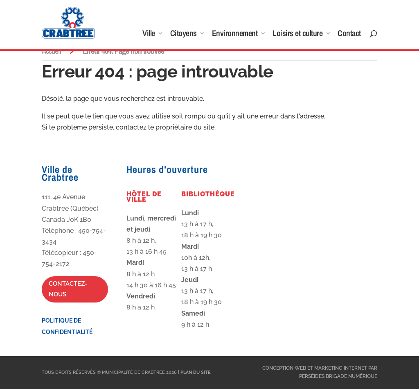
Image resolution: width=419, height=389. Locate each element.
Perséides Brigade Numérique (338, 376)
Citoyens (183, 34)
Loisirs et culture (297, 34)
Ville (148, 34)
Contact (349, 34)
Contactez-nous (68, 289)
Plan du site (195, 372)
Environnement (235, 34)
